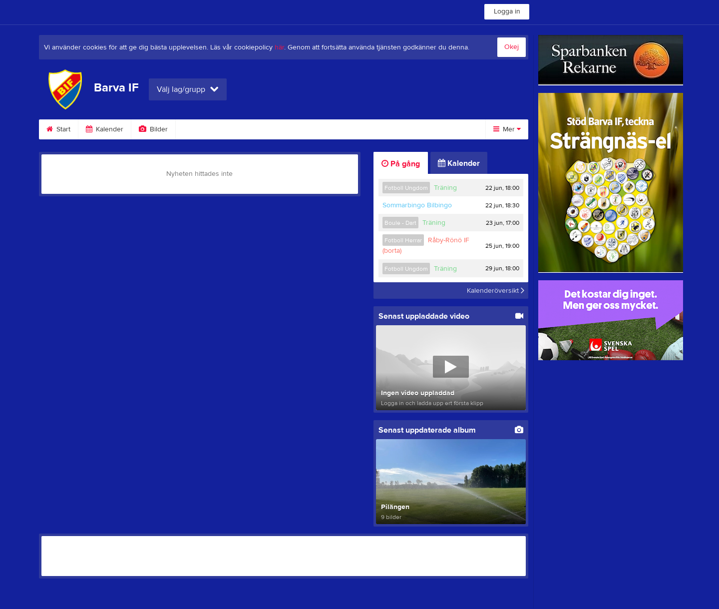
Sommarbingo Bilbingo (417, 205)
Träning (445, 187)
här (279, 47)
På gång (400, 164)
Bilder (153, 129)
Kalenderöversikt (495, 290)
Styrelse (416, 129)
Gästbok (245, 129)
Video (197, 129)
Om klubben (360, 129)
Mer (507, 129)
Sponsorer (300, 129)
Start (58, 129)
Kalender (104, 129)
